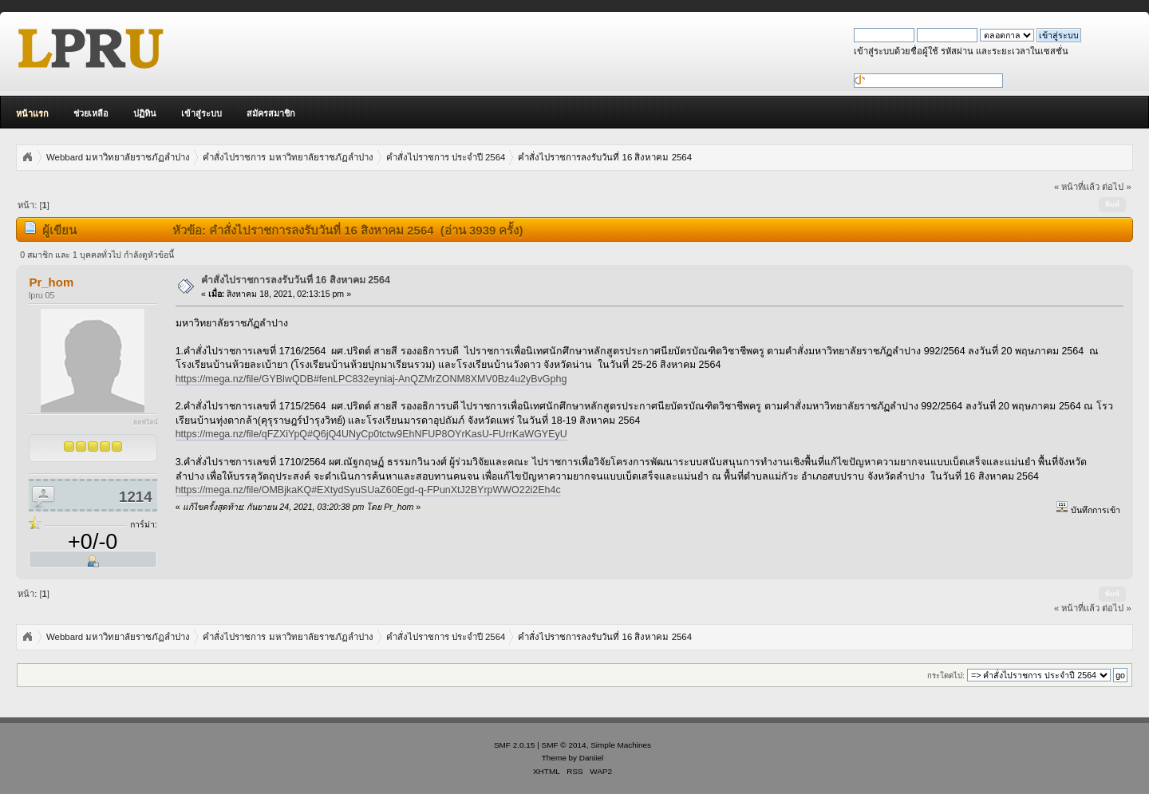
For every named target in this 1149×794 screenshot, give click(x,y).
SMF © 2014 (564, 745)
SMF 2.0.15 (514, 745)
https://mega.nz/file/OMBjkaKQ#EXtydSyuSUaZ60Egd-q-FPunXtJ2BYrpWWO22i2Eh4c (368, 490)
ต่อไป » (1116, 187)
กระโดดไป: (946, 675)
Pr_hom (51, 282)
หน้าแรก (32, 113)
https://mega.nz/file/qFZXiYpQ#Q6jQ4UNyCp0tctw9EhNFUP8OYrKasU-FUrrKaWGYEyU (371, 434)
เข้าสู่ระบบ (201, 113)
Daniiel (591, 757)
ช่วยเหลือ (91, 113)
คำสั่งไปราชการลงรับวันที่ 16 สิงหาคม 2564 (295, 280)
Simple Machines (620, 745)
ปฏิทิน (144, 113)
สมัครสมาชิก (271, 113)
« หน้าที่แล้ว (1077, 187)
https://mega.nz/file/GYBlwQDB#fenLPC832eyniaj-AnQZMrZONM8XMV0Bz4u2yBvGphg (371, 379)
